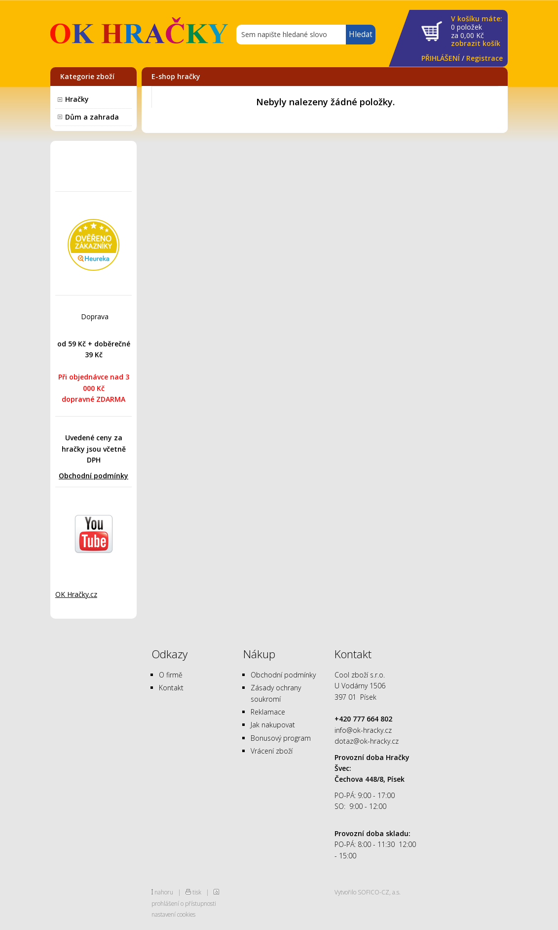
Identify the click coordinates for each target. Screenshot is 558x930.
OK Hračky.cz (76, 594)
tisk (196, 892)
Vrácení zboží (272, 751)
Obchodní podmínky (93, 475)
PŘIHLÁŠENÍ (440, 58)
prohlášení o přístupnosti (183, 903)
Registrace (484, 58)
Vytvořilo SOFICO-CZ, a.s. (368, 892)
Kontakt (171, 687)
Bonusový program (281, 738)
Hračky (77, 99)
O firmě (171, 674)
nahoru (163, 892)
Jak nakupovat (273, 724)
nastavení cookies (173, 914)
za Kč (476, 31)
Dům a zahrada (92, 117)
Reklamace (268, 712)
